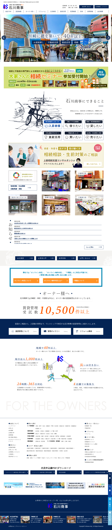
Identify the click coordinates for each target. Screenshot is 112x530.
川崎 (36, 426)
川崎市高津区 (53, 448)
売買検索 (73, 11)
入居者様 (53, 11)
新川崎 (43, 441)
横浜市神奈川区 (31, 451)
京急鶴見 (69, 438)
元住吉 (48, 433)
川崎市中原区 (45, 448)
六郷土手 (47, 438)
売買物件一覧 (88, 426)
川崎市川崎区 (30, 448)
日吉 (52, 433)
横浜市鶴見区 (47, 451)
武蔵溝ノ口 (38, 428)
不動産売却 (87, 428)
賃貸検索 (18, 11)
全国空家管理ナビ (89, 454)
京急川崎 (37, 436)
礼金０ (43, 458)
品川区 (66, 451)
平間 (52, 426)
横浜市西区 (55, 451)
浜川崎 (37, 431)
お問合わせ (110, 504)
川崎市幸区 (38, 448)
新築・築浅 (29, 458)
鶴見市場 (64, 438)
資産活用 (63, 11)
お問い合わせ (85, 258)
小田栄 (42, 431)
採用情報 (90, 11)
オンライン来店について (22, 280)
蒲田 (62, 441)
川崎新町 (47, 431)
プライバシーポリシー (21, 526)
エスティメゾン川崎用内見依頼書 (95, 472)
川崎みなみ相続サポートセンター (93, 452)
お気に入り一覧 (13, 449)
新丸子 (37, 433)
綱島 (55, 433)
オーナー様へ (30, 11)
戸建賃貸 (67, 458)
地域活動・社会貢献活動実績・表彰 (18, 187)
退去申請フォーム (13, 456)
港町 (42, 436)
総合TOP (8, 11)
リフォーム (42, 11)
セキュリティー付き (52, 458)
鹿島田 (48, 426)
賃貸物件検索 (12, 447)
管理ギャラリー (58, 331)
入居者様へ (11, 454)
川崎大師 (52, 436)
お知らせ (11, 428)
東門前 (57, 436)
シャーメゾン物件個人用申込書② (42, 472)
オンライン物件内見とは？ (53, 280)
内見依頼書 (62, 472)
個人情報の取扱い (13, 437)
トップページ (12, 426)
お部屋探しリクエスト (101, 6)
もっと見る (89, 247)
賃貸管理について (26, 331)
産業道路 (62, 436)
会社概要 (100, 11)
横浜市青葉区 (69, 448)
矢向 (44, 426)
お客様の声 (42, 258)
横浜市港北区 (39, 451)
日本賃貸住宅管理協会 (90, 456)
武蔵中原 (67, 426)
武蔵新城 (73, 426)
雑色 (42, 438)
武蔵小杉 (61, 426)
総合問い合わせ (86, 6)
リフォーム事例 (90, 331)
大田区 (61, 451)
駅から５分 (61, 458)
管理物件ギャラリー (90, 441)
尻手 (40, 426)
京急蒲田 (37, 438)
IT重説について (79, 280)
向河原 (56, 426)
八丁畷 (52, 431)
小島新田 (68, 436)
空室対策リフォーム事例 (91, 444)
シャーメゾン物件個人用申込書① (16, 472)
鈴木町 (46, 436)
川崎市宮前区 (61, 448)
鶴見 (70, 441)
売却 (81, 11)
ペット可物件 (37, 458)
